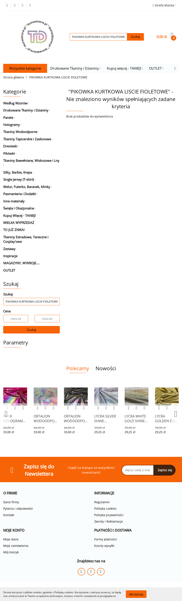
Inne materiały (14, 201)
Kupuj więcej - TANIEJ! (125, 68)
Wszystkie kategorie (25, 68)
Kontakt (8, 515)
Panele (9, 117)
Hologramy (12, 124)
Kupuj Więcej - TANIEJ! (19, 215)
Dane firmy (11, 502)
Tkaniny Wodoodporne (21, 132)
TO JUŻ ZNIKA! (14, 230)
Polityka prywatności (108, 515)
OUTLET (156, 68)
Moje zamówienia (15, 546)
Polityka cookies (105, 508)
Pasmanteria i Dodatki (20, 194)
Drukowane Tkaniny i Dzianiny (75, 68)
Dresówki (11, 146)
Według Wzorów (16, 103)
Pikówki (9, 153)
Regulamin (102, 502)
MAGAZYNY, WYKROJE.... (21, 263)
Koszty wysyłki (104, 546)
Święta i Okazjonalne (19, 208)
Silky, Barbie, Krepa (18, 172)
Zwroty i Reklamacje (108, 521)
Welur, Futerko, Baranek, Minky (27, 187)
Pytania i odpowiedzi (18, 508)
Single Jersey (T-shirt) (19, 179)
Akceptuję (136, 594)
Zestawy (9, 249)
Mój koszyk (11, 552)
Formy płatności (105, 539)
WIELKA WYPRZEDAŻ (18, 222)
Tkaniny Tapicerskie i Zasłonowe (27, 139)
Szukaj (31, 330)
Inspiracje (10, 256)
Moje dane (11, 539)
